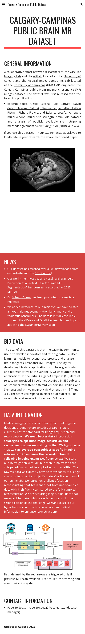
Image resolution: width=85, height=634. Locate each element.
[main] (42, 32)
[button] (4, 4)
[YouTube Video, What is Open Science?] (42, 224)
